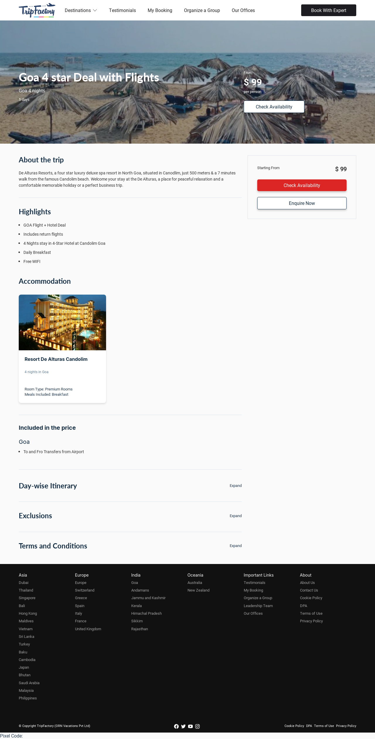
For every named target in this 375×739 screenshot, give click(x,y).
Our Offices (243, 10)
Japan (24, 667)
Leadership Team (258, 605)
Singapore (27, 597)
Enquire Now (302, 203)
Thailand (26, 590)
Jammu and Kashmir (148, 597)
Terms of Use (311, 613)
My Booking (160, 10)
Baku (23, 652)
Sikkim (137, 621)
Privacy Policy (311, 621)
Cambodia (27, 659)
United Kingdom (88, 628)
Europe (80, 582)
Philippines (28, 698)
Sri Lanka (26, 636)
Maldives (26, 621)
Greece (81, 597)
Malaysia (26, 690)
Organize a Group (202, 10)
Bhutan (24, 674)
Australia (195, 582)
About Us (307, 582)
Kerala (136, 605)
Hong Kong (28, 613)
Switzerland (84, 590)
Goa (134, 582)
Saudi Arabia (29, 682)
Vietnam (26, 628)
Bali (22, 605)
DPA (303, 605)
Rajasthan (139, 628)
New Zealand (198, 590)
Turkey (24, 644)
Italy (78, 613)
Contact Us (309, 590)
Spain (79, 605)
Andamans (140, 590)
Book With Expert (328, 10)
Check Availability (274, 106)
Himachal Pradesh (146, 613)
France (80, 621)
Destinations (81, 10)
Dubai (23, 582)
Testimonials (122, 10)
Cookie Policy (311, 597)
